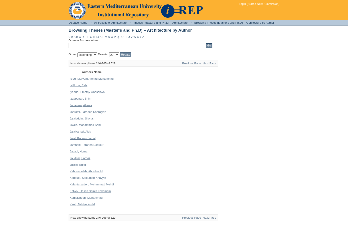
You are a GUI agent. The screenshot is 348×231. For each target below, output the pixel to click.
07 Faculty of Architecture (110, 22)
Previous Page (191, 63)
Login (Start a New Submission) (259, 4)
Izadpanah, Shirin (81, 98)
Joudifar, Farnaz (80, 158)
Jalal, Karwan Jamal (82, 138)
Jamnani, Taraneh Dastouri (87, 144)
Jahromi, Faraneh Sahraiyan (88, 112)
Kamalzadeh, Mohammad (86, 197)
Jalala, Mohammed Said (85, 125)
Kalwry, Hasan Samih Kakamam (90, 191)
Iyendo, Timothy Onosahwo (87, 92)
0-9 (71, 36)
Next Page (209, 63)
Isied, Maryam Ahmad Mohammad (92, 78)
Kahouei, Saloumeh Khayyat (88, 177)
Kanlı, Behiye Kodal (82, 204)
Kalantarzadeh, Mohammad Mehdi (92, 184)
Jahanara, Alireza (81, 105)
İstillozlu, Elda (78, 85)
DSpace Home (78, 22)
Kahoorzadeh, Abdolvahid (86, 171)
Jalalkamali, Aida (80, 131)
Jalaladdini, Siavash (82, 118)
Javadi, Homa (78, 151)
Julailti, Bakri (78, 164)
